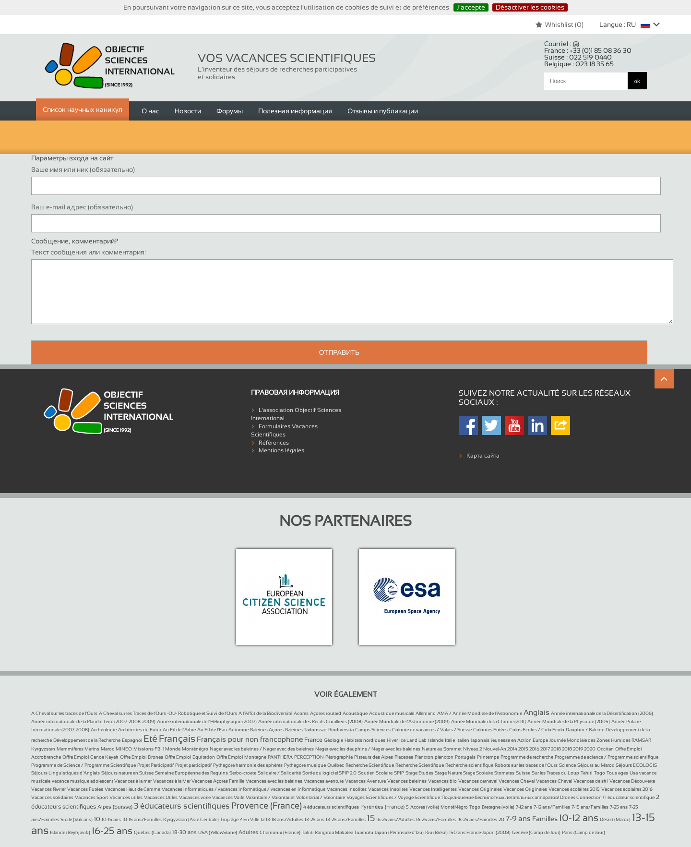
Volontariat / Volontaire (320, 797)
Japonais (480, 740)
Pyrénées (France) (382, 807)
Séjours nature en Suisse (127, 772)
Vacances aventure (324, 781)
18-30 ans (184, 832)
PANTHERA (280, 757)
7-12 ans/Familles (552, 807)
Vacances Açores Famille (217, 781)
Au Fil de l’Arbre (179, 729)
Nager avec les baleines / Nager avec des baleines (262, 748)
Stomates (504, 772)
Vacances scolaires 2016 (627, 789)
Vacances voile (195, 797)
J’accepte (471, 7)
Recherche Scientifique (370, 765)
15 (371, 818)
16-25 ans (112, 830)
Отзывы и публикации (382, 111)
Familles (545, 819)
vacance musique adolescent (83, 781)
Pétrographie (339, 757)
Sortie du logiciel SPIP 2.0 (329, 772)
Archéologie (104, 729)
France (313, 740)
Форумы (229, 111)
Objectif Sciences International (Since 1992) (110, 66)
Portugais (465, 757)
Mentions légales (281, 450)
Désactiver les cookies (530, 7)
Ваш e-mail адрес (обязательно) (82, 207)
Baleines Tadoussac (306, 729)
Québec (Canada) (152, 832)
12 (262, 819)
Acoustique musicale (391, 713)
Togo (599, 772)
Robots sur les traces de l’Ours (526, 765)
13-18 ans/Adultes (284, 819)
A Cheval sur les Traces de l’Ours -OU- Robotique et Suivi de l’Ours (168, 713)
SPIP (399, 772)
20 (501, 819)
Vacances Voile (228, 797)
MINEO (124, 748)
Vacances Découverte (632, 781)
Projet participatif (193, 765)
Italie (450, 740)
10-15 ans (111, 819)
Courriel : (562, 44)
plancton (444, 757)
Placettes (403, 757)
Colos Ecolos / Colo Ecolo (536, 729)
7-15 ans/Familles (590, 807)
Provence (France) (266, 806)
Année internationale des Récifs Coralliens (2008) (310, 721)
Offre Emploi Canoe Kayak (90, 757)
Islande (435, 740)
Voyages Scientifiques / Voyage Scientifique (393, 797)
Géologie (333, 740)
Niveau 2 (472, 748)
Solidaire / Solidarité (279, 772)
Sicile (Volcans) (76, 819)
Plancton (424, 757)
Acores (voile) (424, 807)
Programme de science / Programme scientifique (606, 757)
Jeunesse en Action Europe (519, 740)
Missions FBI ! (148, 748)
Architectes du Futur (139, 729)
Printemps (488, 757)
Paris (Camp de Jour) (583, 832)
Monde (172, 748)
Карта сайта (483, 455)
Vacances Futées (85, 789)
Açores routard (325, 713)
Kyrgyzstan (43, 748)
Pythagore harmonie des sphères (248, 765)
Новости (188, 111)
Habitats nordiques (365, 740)
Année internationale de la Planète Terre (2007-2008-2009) (93, 721)
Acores (301, 713)
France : (587, 50)
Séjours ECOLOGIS (636, 765)
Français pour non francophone (250, 739)
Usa (634, 772)
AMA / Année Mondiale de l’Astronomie (479, 713)
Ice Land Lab (413, 740)
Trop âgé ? (231, 819)
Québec (335, 765)
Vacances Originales (480, 789)
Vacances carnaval (477, 781)
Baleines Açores (267, 729)
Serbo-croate (242, 772)
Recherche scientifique (469, 765)
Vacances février (48, 789)
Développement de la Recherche (86, 740)
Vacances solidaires (52, 797)
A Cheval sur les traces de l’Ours (64, 713)
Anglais (536, 712)
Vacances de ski (590, 781)
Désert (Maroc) (615, 819)
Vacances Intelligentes (433, 789)
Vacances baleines (407, 781)
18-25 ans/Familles (477, 819)
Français (177, 738)
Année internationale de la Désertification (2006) (602, 713)
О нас (150, 111)
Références (274, 442)
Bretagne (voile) (498, 807)
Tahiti (587, 772)
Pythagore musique (305, 765)
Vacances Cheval (517, 781)
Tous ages (617, 772)
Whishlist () (559, 24)
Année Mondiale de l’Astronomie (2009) (407, 721)
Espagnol (132, 740)
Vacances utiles (126, 797)
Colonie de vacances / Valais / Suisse (432, 729)
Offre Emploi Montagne (241, 757)
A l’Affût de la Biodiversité (265, 713)
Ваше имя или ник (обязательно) (83, 169)
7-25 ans (619, 807)
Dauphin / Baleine (585, 729)
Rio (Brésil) (436, 832)
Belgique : (579, 64)
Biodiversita (341, 729)
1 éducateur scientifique (630, 797)
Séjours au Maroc (595, 765)
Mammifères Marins (78, 748)
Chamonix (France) (280, 832)
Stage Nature (449, 772)
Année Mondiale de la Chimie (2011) (488, 721)
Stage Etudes (419, 772)
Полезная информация (295, 111)
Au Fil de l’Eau (212, 729)
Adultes (248, 832)
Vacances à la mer (133, 781)
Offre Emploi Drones (141, 757)
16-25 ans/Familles (436, 819)
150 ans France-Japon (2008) (480, 832)
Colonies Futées (490, 729)
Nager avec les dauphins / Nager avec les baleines (367, 748)
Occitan (605, 748)
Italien (462, 740)
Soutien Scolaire (375, 772)
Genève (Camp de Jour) (536, 832)
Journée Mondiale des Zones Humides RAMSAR (600, 740)
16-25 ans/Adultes (395, 819)
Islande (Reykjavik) (70, 832)
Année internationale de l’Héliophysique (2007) (207, 721)
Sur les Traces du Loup (555, 772)
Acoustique (355, 713)
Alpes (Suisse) (114, 807)
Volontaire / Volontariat (270, 797)
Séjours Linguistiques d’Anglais (65, 772)
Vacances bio (442, 781)
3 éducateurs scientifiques (182, 806)
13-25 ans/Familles (346, 819)
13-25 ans (314, 819)
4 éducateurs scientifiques (331, 807)
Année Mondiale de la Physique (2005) (568, 721)
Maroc (107, 748)
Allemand (426, 713)
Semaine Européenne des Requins (191, 772)
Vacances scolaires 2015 (574, 789)
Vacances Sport (91, 797)
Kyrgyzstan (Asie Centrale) (191, 819)
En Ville (251, 819)
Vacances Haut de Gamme (132, 789)
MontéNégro (454, 807)
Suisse (523, 772)
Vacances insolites (388, 789)
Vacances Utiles (161, 797)
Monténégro (195, 748)
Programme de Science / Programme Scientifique (83, 765)
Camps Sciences (373, 729)
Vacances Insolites (347, 789)
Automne (238, 729)
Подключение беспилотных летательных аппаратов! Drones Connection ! (522, 797)
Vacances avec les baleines (274, 781)
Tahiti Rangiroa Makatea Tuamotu (337, 832)
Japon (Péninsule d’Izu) (399, 832)
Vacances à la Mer (172, 781)
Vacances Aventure (365, 781)
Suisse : (578, 57)
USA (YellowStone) (217, 832)
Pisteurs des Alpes (373, 757)
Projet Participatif (155, 765)
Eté (150, 738)
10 (97, 819)
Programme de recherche (526, 757)
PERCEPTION (309, 757)
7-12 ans (524, 807)
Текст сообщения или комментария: (88, 252)
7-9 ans (518, 818)
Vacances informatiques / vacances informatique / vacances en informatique (243, 789)
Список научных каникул (82, 109)
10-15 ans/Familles (142, 819)
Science (567, 765)
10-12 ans (578, 817)
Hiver (392, 740)
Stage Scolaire (478, 772)
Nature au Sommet (442, 748)
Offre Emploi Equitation (190, 757)
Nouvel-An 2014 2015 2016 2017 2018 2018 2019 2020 (539, 748)
